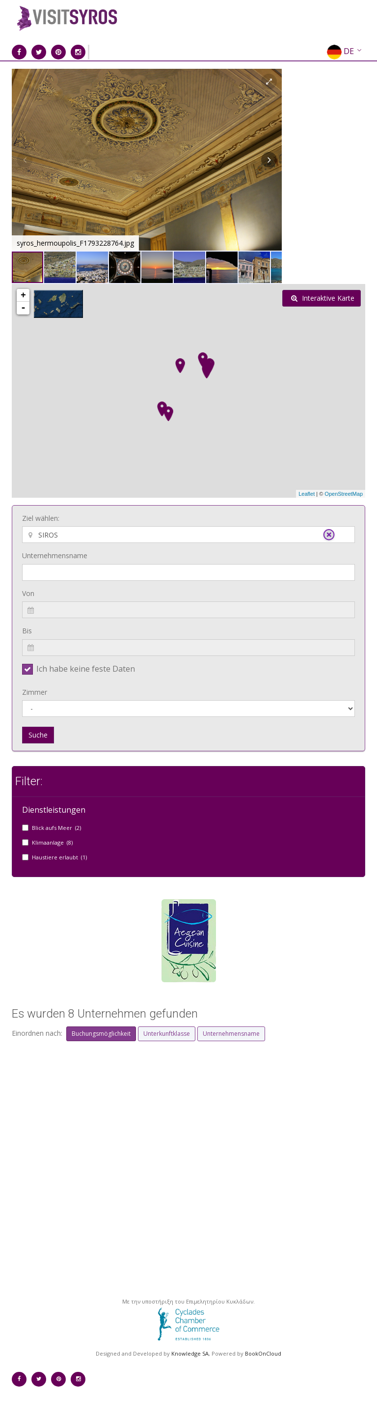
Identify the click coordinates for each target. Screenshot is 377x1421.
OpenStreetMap (343, 494)
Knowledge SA (190, 1353)
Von (28, 593)
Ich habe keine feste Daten (85, 668)
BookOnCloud (263, 1353)
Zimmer (34, 692)
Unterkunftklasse (166, 1033)
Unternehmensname (54, 555)
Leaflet (306, 494)
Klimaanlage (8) (52, 842)
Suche (38, 734)
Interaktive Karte (322, 298)
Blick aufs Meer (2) (56, 827)
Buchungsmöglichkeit (101, 1033)
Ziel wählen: (40, 518)
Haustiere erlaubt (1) (59, 857)
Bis (27, 630)
